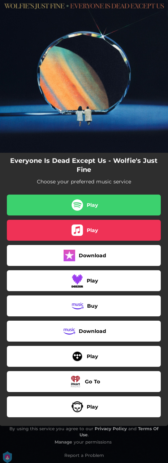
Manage (63, 442)
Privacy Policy (111, 428)
